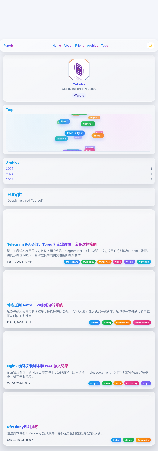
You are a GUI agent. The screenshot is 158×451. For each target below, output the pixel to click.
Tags (104, 45)
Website (79, 95)
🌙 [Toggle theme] (150, 45)
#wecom (88, 261)
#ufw (116, 439)
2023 (10, 179)
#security (132, 383)
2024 (10, 174)
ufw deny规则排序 (22, 427)
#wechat (104, 261)
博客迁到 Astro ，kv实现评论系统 (35, 305)
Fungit (8, 45)
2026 (10, 169)
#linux (128, 439)
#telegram (72, 261)
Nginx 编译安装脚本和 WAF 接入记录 (37, 366)
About (68, 45)
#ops (146, 383)
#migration (122, 322)
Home (56, 45)
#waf (107, 383)
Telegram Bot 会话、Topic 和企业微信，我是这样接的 (52, 244)
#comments (142, 322)
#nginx (94, 383)
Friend (79, 45)
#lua (118, 383)
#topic (130, 261)
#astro (95, 322)
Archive (92, 45)
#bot (118, 261)
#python (144, 261)
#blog (107, 322)
